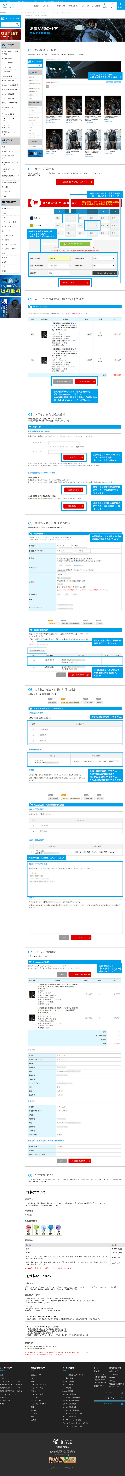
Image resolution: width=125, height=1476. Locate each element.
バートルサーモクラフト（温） (9, 108)
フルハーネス (6, 231)
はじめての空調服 (100, 1377)
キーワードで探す (12, 18)
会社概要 (112, 1377)
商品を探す (37, 6)
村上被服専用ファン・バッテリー (10, 164)
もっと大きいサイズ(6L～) (10, 249)
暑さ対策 (5, 187)
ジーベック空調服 (7, 63)
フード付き (5, 240)
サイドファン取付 (7, 226)
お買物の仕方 (85, 6)
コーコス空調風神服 (8, 98)
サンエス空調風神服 (8, 80)
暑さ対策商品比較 (100, 1382)
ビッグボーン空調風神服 (9, 89)
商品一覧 (97, 1371)
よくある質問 (96, 6)
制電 (3, 253)
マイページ (105, 6)
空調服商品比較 (100, 1380)
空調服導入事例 (61, 6)
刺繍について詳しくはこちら (74, 182)
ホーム (96, 1368)
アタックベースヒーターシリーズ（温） (10, 126)
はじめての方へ (47, 6)
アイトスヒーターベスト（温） (9, 133)
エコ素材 (5, 262)
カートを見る (112, 6)
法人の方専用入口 (120, 6)
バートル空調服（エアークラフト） (10, 53)
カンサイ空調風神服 (8, 94)
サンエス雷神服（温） (9, 114)
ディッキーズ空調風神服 (9, 103)
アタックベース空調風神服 (10, 85)
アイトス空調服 (7, 67)
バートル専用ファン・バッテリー (10, 157)
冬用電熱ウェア (7, 191)
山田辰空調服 (6, 72)
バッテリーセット (7, 151)
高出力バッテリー (7, 209)
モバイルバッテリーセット (10, 182)
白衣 (3, 266)
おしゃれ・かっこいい (9, 244)
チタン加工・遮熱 (7, 235)
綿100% (4, 257)
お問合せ (112, 1381)
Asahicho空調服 (7, 76)
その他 (4, 196)
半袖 (3, 217)
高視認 (4, 271)
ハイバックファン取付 (9, 222)
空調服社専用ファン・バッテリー (10, 170)
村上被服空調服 (7, 58)
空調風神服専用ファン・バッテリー (10, 177)
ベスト (4, 213)
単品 (3, 147)
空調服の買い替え (73, 6)
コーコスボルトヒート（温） (9, 120)
